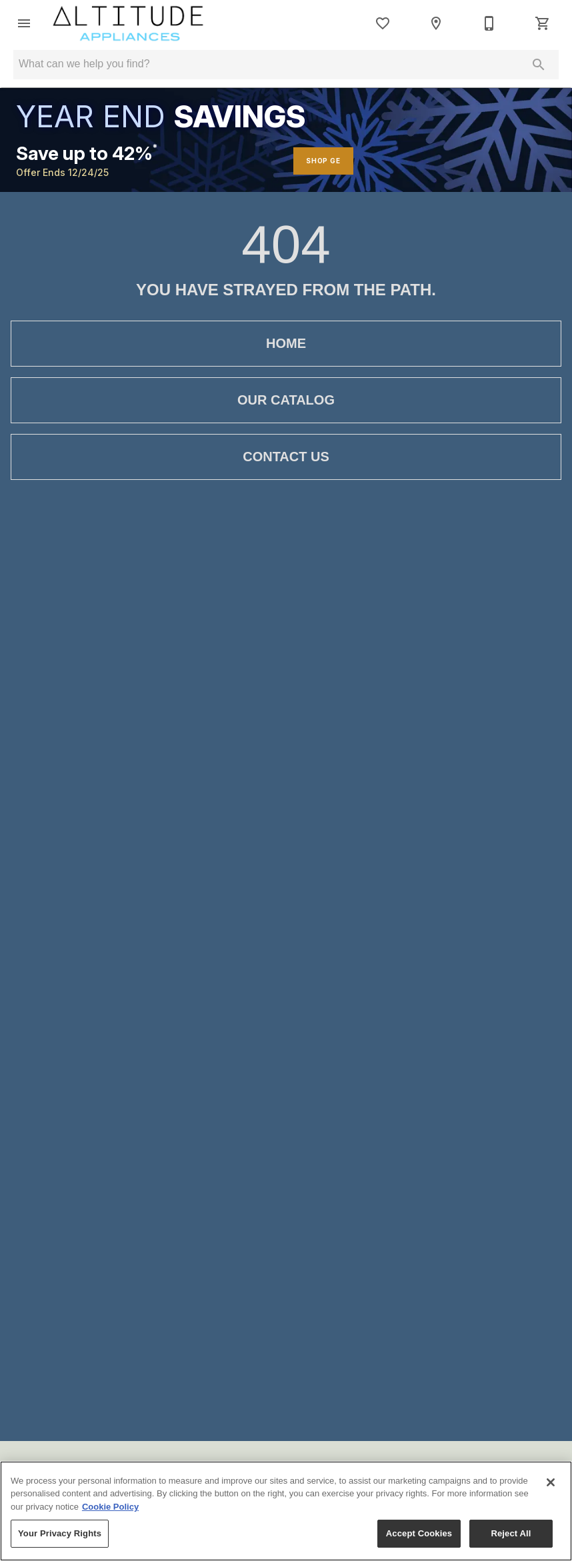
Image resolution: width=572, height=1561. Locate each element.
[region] (286, 1511)
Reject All (511, 1533)
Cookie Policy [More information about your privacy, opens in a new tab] (110, 1507)
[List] (383, 23)
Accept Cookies (419, 1533)
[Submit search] (538, 65)
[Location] (436, 23)
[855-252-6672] (489, 23)
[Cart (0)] (543, 23)
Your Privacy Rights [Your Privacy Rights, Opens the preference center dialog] (59, 1533)
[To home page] (128, 23)
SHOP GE (323, 161)
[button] (24, 23)
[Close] (550, 1482)
